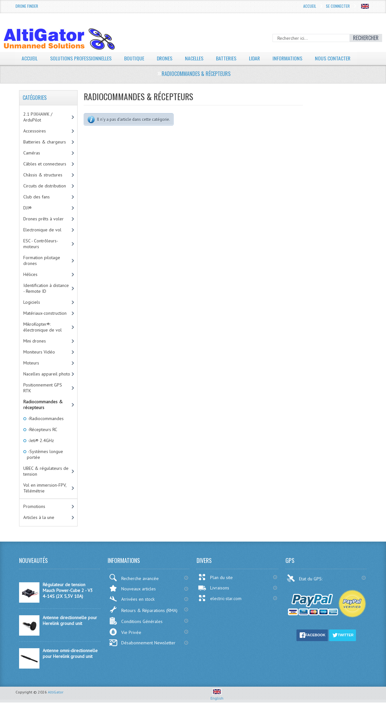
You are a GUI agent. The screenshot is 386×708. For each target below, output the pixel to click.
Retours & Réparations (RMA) (143, 609)
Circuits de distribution (44, 186)
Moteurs (31, 363)
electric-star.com (219, 598)
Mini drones (34, 341)
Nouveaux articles (132, 588)
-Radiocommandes (45, 418)
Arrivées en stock (132, 599)
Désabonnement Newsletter (142, 642)
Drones (165, 58)
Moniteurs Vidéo (39, 352)
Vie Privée (125, 632)
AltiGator (55, 692)
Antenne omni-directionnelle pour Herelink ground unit (70, 653)
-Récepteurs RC (42, 429)
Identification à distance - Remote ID (46, 288)
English (216, 696)
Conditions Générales (136, 621)
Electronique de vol (42, 230)
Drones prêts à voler (43, 219)
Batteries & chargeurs (44, 142)
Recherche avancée (134, 577)
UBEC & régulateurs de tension (46, 471)
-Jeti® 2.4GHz (40, 440)
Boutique (134, 58)
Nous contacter (335, 58)
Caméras (31, 153)
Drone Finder (27, 6)
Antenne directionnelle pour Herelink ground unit (70, 620)
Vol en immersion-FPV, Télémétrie (45, 488)
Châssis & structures (42, 175)
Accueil (309, 6)
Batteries (227, 58)
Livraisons (213, 588)
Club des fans (36, 197)
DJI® (27, 208)
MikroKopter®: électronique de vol (42, 327)
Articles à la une (38, 517)
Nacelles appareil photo (46, 374)
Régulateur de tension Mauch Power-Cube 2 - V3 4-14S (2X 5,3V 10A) (68, 590)
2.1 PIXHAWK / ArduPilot (37, 117)
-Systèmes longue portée (45, 454)
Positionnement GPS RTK (42, 388)
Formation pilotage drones (41, 260)
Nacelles (195, 58)
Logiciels (31, 302)
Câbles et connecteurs (44, 164)
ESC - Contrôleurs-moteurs (40, 243)
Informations (289, 58)
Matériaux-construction (45, 313)
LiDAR (256, 58)
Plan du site (215, 577)
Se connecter (338, 6)
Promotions (34, 506)
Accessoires (34, 131)
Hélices (30, 274)
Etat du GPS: (305, 578)
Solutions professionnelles (81, 58)
